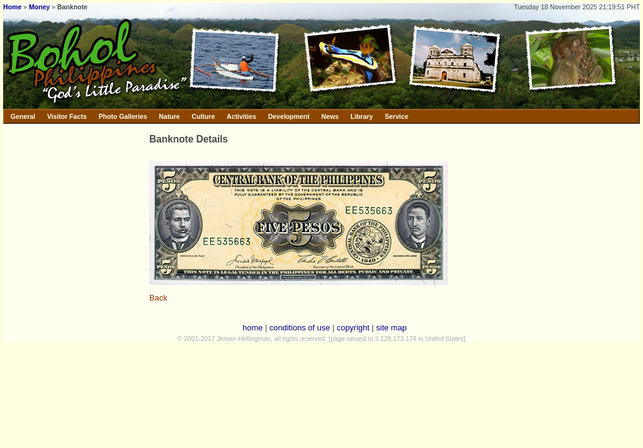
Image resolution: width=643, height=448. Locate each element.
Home (12, 7)
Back (158, 297)
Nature (169, 116)
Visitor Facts (67, 116)
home (253, 327)
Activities (241, 116)
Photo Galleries (122, 116)
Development (289, 116)
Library (362, 116)
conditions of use (299, 327)
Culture (203, 116)
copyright (352, 327)
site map (391, 327)
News (330, 116)
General (23, 116)
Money (39, 7)
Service (397, 116)
